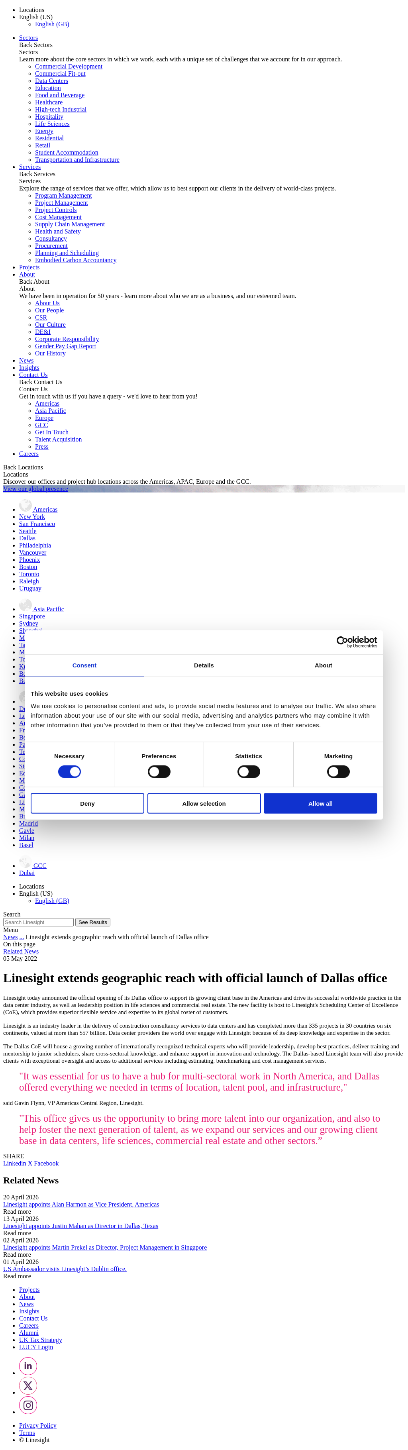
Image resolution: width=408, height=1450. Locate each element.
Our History (50, 353)
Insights (29, 367)
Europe (44, 417)
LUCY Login (36, 1347)
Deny (87, 803)
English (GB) (52, 24)
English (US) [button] (36, 17)
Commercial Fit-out (60, 73)
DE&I (43, 331)
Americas (47, 403)
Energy (44, 131)
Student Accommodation (66, 152)
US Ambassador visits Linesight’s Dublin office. (65, 1269)
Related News (21, 951)
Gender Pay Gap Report (65, 346)
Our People (49, 310)
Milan (26, 837)
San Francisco (37, 523)
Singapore (32, 616)
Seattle (28, 531)
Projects (29, 267)
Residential (49, 138)
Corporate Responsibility (67, 339)
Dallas (27, 538)
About (27, 274)
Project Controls (55, 209)
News (26, 360)
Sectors (28, 37)
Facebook (46, 1163)
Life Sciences (52, 123)
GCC (41, 425)
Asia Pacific (50, 410)
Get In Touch (52, 432)
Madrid (28, 823)
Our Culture (50, 324)
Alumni (29, 1332)
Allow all (320, 803)
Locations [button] (31, 9)
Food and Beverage (59, 95)
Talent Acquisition (58, 439)
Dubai (27, 872)
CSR (41, 317)
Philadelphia (35, 545)
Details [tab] (204, 664)
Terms (27, 1432)
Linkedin (14, 1163)
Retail (42, 145)
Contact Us (33, 374)
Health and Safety (58, 231)
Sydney (28, 623)
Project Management (61, 202)
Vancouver (32, 552)
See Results (92, 922)
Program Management (63, 195)
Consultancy (51, 238)
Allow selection (204, 803)
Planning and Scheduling (67, 252)
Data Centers (51, 80)
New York (32, 516)
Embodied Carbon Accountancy (75, 260)
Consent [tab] (85, 664)
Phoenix (29, 559)
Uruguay (30, 588)
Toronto (29, 574)
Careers (29, 453)
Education (48, 87)
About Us (47, 303)
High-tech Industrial (60, 109)
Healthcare (49, 102)
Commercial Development (68, 66)
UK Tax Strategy (40, 1339)
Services (30, 166)
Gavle (26, 830)
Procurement (51, 245)
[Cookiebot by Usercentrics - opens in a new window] (342, 642)
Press (42, 446)
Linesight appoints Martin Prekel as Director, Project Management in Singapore (105, 1247)
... (21, 937)
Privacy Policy (38, 1425)
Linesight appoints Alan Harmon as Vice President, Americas (81, 1204)
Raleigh (29, 581)
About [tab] (323, 664)
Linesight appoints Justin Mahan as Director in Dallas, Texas (80, 1225)
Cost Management (58, 217)
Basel (26, 845)
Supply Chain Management (70, 224)
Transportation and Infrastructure (77, 159)
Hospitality (49, 116)
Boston (28, 566)
